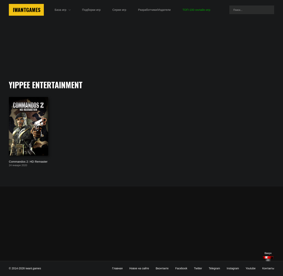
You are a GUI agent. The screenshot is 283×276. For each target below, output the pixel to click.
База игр (60, 9)
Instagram (233, 268)
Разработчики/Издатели (154, 9)
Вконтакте (162, 268)
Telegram (214, 268)
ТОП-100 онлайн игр (196, 9)
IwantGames (26, 10)
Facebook (181, 268)
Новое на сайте (139, 268)
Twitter (198, 268)
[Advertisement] (141, 223)
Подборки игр (91, 9)
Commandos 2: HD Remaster (28, 161)
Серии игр (119, 9)
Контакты (268, 268)
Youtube (251, 268)
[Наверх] (268, 258)
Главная (117, 268)
